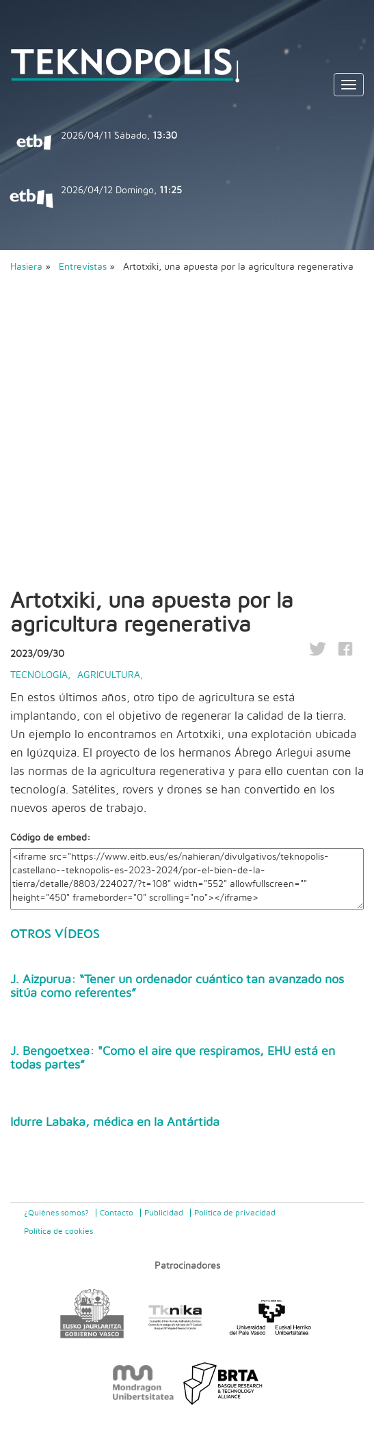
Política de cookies (58, 1231)
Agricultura (108, 675)
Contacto (116, 1213)
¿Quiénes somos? (56, 1213)
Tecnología (39, 675)
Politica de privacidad (235, 1213)
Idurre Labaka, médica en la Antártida (114, 1122)
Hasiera (26, 267)
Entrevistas (84, 267)
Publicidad (163, 1213)
